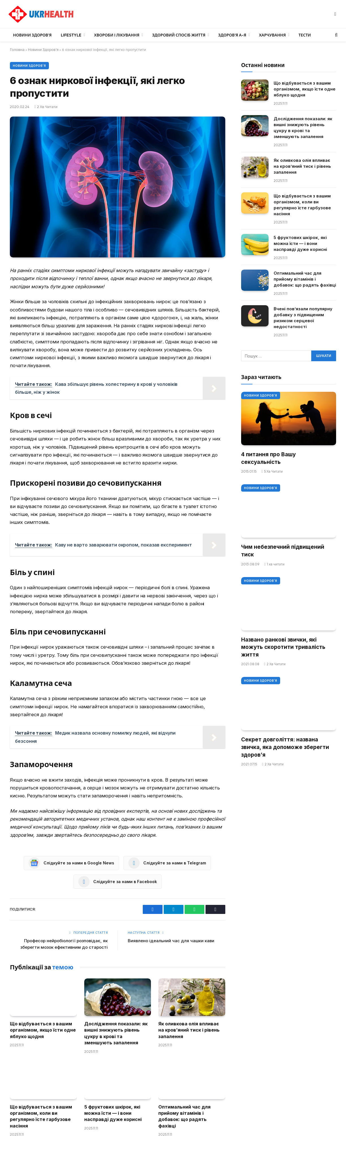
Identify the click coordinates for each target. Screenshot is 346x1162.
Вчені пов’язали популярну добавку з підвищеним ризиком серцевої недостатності (303, 317)
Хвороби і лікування (116, 35)
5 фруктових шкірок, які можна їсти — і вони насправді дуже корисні (113, 1113)
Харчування (272, 35)
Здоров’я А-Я (232, 35)
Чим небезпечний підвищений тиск (282, 551)
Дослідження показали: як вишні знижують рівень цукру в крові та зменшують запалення (116, 1033)
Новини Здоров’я (32, 35)
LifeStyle (71, 35)
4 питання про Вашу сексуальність (268, 458)
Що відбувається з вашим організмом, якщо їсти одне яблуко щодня (43, 1030)
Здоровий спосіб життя (178, 35)
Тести (305, 35)
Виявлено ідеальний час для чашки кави (171, 940)
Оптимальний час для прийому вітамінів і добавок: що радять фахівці (184, 1116)
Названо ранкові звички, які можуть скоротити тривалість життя (283, 647)
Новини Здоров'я (43, 49)
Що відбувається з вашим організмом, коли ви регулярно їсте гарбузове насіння (41, 1116)
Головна (17, 49)
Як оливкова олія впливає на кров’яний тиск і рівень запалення (189, 1030)
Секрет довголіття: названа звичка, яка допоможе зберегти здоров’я (285, 747)
